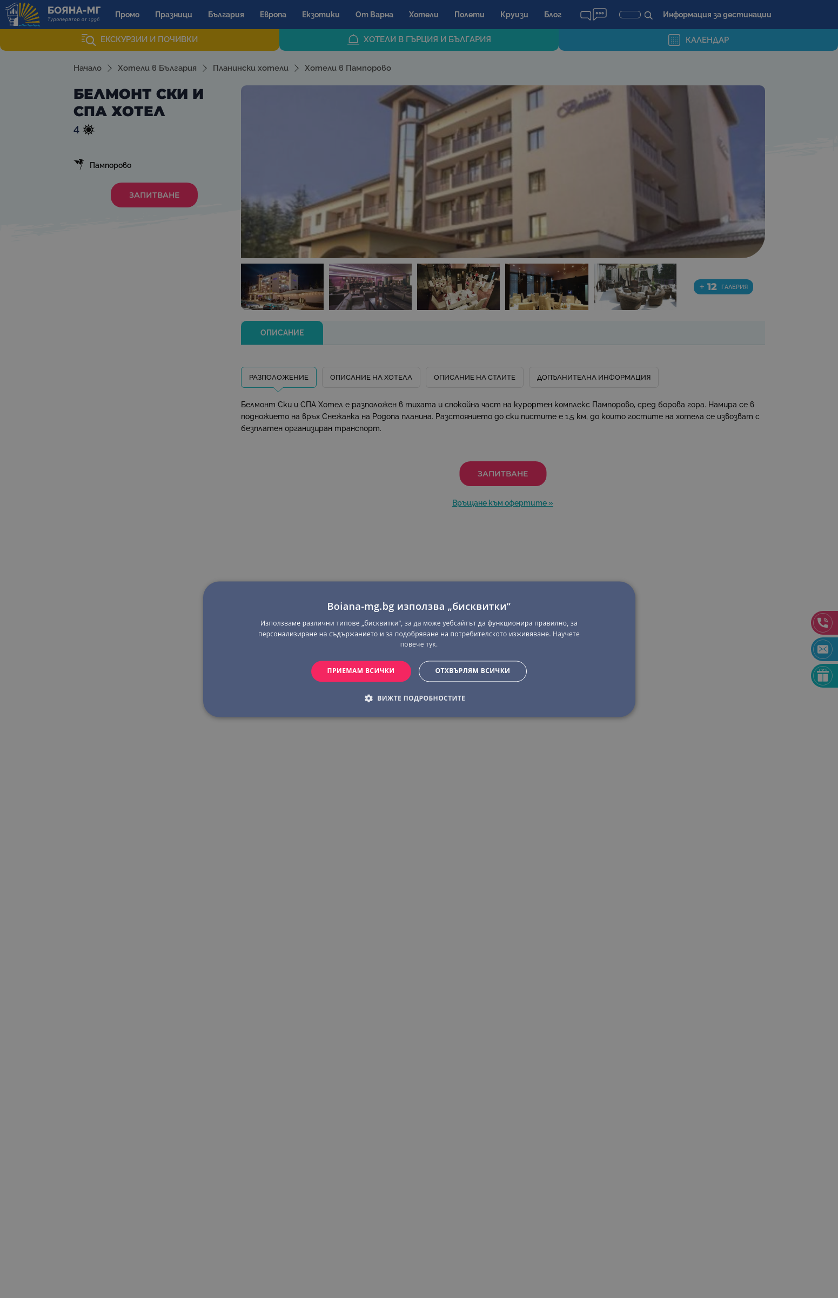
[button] (419, 697)
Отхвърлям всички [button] (473, 671)
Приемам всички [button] (361, 671)
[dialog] (419, 649)
